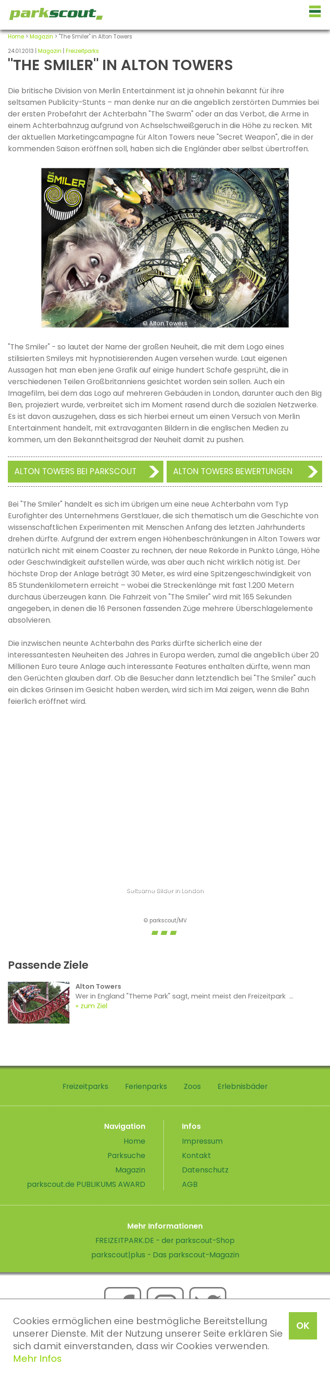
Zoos (192, 1086)
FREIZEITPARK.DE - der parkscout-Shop (165, 1240)
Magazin (41, 36)
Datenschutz (205, 1170)
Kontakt (196, 1155)
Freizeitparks (82, 51)
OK (303, 1325)
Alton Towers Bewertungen (233, 471)
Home (16, 36)
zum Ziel (94, 1006)
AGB (190, 1184)
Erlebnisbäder (243, 1086)
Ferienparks (146, 1086)
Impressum (202, 1141)
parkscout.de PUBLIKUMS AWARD (86, 1184)
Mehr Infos (37, 1358)
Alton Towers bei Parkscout (75, 471)
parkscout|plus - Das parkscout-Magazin (165, 1254)
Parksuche (126, 1155)
